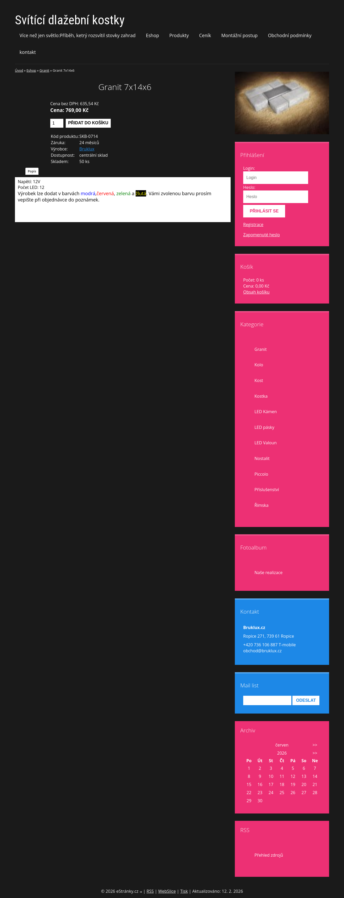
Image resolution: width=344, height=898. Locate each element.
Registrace (253, 224)
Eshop (152, 35)
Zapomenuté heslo (261, 235)
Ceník (205, 35)
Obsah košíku (256, 292)
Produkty (179, 35)
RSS (150, 891)
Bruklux (86, 149)
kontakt (28, 52)
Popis (32, 171)
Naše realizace (268, 572)
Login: (249, 168)
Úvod (19, 70)
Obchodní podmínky (290, 35)
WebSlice (167, 891)
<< (249, 745)
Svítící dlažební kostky (70, 20)
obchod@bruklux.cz (262, 651)
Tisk (184, 891)
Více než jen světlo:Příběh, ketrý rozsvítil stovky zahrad (78, 35)
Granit (44, 70)
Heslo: (249, 187)
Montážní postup (239, 35)
